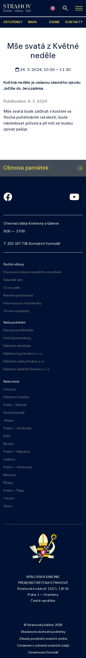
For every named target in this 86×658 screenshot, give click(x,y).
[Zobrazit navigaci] (79, 8)
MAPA (32, 22)
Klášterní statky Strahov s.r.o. (24, 361)
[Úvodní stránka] (17, 8)
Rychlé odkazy (13, 264)
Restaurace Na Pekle (18, 330)
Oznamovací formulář (43, 652)
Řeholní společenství (18, 295)
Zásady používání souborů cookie (43, 638)
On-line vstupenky (16, 311)
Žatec (7, 506)
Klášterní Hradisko (16, 397)
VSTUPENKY (12, 22)
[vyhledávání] (65, 8)
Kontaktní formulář (44, 243)
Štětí (6, 436)
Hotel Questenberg (17, 338)
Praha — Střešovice (17, 467)
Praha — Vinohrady (17, 428)
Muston (8, 444)
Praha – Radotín (15, 405)
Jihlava (8, 420)
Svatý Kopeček (14, 412)
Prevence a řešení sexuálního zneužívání (32, 272)
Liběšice (9, 459)
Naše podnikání (14, 322)
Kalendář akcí (13, 280)
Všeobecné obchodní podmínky (43, 632)
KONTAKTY (74, 22)
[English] (52, 8)
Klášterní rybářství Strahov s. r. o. (26, 369)
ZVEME (54, 22)
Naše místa (11, 381)
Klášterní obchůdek (17, 346)
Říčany (8, 482)
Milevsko (9, 475)
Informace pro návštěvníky (22, 303)
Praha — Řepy (13, 490)
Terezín (8, 498)
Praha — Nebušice (16, 451)
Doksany (9, 389)
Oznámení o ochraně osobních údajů (43, 645)
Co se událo (11, 287)
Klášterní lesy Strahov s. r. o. (23, 353)
